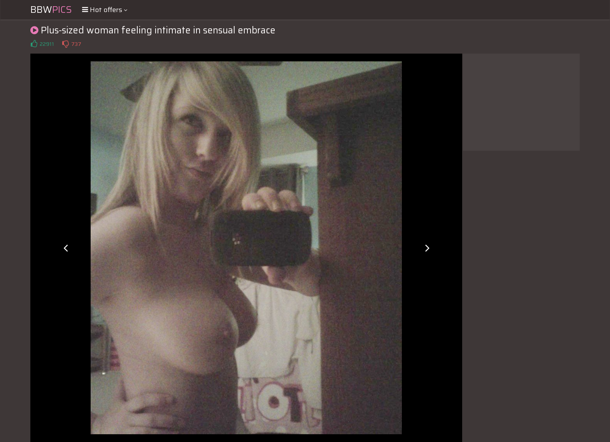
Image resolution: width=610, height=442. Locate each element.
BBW (51, 9)
